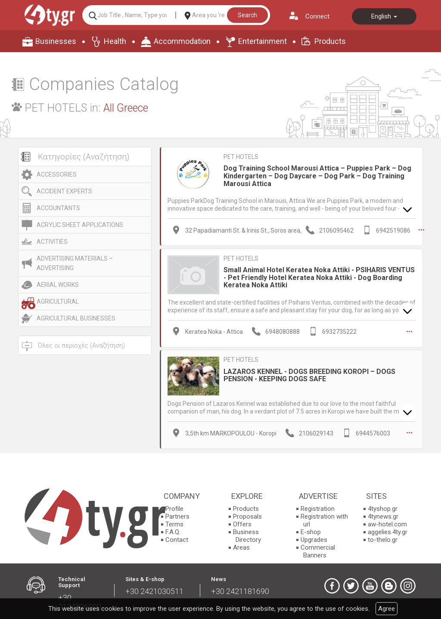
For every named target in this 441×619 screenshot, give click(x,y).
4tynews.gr (383, 516)
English (384, 16)
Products (330, 41)
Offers (242, 524)
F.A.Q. (172, 531)
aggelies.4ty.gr (387, 531)
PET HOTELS (241, 156)
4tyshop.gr (383, 508)
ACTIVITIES (52, 241)
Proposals (247, 516)
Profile (174, 508)
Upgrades (314, 539)
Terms (174, 524)
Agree (386, 609)
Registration (318, 508)
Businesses (55, 41)
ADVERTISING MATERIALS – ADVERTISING (75, 263)
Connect (317, 16)
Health (115, 41)
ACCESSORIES (57, 174)
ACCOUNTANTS (58, 208)
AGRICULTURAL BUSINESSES (76, 318)
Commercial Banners (318, 551)
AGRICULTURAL (58, 301)
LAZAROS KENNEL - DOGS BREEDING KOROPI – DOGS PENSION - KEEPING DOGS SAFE (309, 375)
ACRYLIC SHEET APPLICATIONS (80, 224)
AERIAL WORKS (58, 284)
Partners (177, 516)
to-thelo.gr (383, 539)
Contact (176, 539)
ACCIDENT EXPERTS (64, 191)
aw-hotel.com (387, 524)
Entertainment (262, 41)
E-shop (311, 531)
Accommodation (182, 41)
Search (247, 15)
